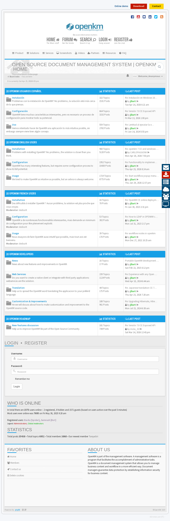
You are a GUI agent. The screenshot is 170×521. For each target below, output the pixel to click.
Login (105, 40)
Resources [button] (109, 53)
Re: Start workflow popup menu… (142, 175)
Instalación (18, 97)
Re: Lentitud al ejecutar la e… (139, 124)
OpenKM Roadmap (19, 318)
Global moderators (35, 423)
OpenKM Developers (21, 254)
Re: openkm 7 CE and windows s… (142, 148)
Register (123, 40)
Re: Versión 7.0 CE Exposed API (140, 111)
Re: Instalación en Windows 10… (141, 97)
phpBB (17, 510)
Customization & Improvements (29, 301)
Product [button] (17, 53)
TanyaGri (93, 436)
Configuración (20, 111)
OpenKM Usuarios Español (25, 91)
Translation (18, 287)
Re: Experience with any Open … (141, 274)
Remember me (22, 378)
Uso (14, 124)
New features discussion (25, 325)
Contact (156, 6)
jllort (133, 101)
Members (13, 462)
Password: (16, 366)
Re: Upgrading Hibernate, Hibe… (141, 301)
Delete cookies (15, 475)
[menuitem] (64, 53)
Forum (69, 40)
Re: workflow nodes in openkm (140, 233)
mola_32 (134, 329)
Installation (18, 148)
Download (138, 6)
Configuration (20, 162)
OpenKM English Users (23, 142)
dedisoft (23, 210)
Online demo (121, 6)
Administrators (20, 423)
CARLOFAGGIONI (138, 152)
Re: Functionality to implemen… (141, 162)
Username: (16, 353)
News (15, 260)
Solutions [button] (32, 53)
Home (53, 40)
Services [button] (47, 53)
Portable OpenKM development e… (142, 260)
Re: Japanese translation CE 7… (141, 287)
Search (88, 40)
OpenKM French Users (22, 193)
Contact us (14, 469)
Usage (15, 175)
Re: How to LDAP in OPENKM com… (143, 216)
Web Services (19, 274)
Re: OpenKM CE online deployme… (142, 200)
